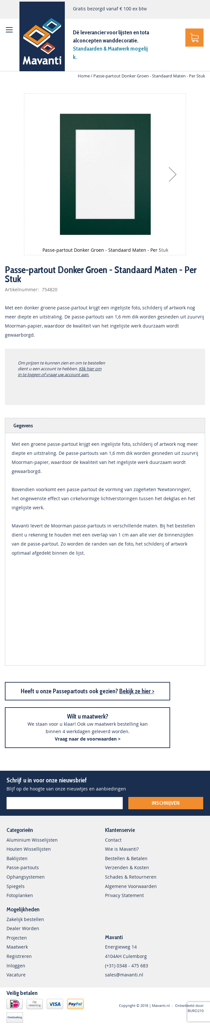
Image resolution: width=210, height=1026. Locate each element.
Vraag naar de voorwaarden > (88, 739)
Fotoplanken (19, 895)
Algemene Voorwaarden (131, 886)
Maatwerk (17, 947)
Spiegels (15, 886)
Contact (113, 840)
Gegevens (23, 425)
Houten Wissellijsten (28, 849)
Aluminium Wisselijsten (32, 840)
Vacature (16, 975)
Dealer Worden (22, 928)
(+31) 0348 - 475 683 (126, 966)
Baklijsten (17, 858)
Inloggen (15, 966)
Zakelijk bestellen (25, 919)
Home (84, 76)
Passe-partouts (22, 867)
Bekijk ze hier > (136, 691)
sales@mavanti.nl (124, 975)
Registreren (19, 956)
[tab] (105, 425)
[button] (173, 174)
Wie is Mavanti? (122, 849)
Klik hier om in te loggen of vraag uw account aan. (59, 371)
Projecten (16, 938)
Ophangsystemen (25, 877)
